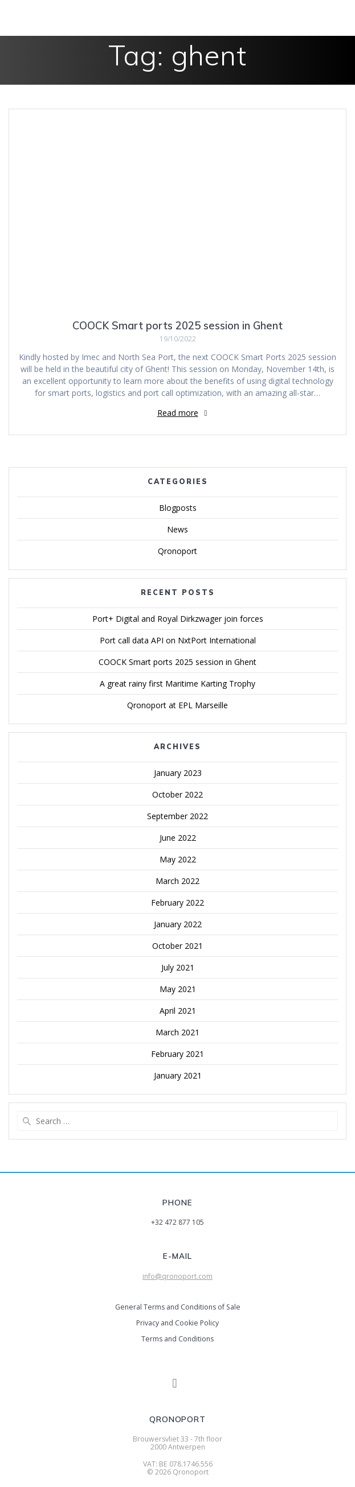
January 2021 (178, 1075)
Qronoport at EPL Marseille (177, 705)
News (177, 529)
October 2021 (177, 945)
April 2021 (178, 1010)
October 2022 (177, 794)
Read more (177, 412)
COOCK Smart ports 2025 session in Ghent (177, 325)
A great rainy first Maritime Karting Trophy (177, 683)
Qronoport (177, 551)
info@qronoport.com (177, 1276)
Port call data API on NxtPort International (178, 640)
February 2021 (177, 1053)
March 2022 (177, 880)
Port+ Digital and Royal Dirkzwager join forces (177, 618)
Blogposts (178, 507)
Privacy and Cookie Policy (177, 1323)
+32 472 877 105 (177, 1222)
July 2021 (177, 967)
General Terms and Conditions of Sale (177, 1307)
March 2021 (177, 1032)
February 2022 (177, 902)
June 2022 (178, 837)
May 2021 (178, 989)
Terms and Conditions (177, 1339)
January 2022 (178, 924)
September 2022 (177, 816)
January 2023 (178, 772)
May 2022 (178, 859)
